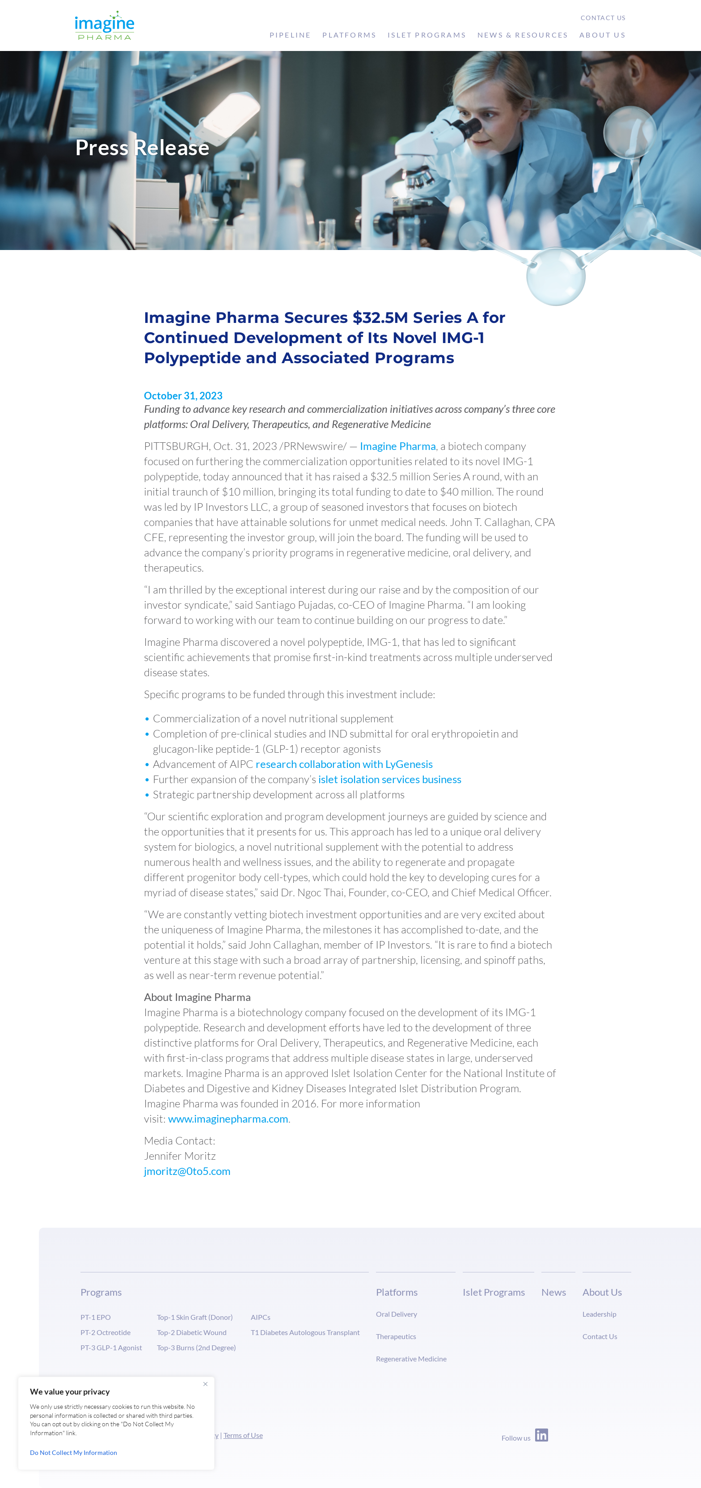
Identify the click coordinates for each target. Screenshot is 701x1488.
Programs (101, 1292)
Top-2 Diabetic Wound (192, 1332)
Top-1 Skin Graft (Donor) (195, 1317)
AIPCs (260, 1317)
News (553, 1292)
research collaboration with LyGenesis (344, 763)
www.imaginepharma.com (228, 1118)
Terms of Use (243, 1435)
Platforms (349, 34)
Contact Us (603, 18)
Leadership (600, 1314)
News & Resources (522, 34)
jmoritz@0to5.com (187, 1170)
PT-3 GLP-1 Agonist (111, 1347)
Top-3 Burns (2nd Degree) (196, 1347)
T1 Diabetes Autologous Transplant (305, 1332)
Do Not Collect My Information (73, 1452)
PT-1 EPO (95, 1317)
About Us (602, 34)
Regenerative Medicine (411, 1358)
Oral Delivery (396, 1314)
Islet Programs (427, 34)
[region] (116, 1423)
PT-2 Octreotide (105, 1332)
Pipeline (291, 34)
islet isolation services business (389, 778)
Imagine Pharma (398, 445)
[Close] (205, 1384)
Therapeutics (396, 1336)
